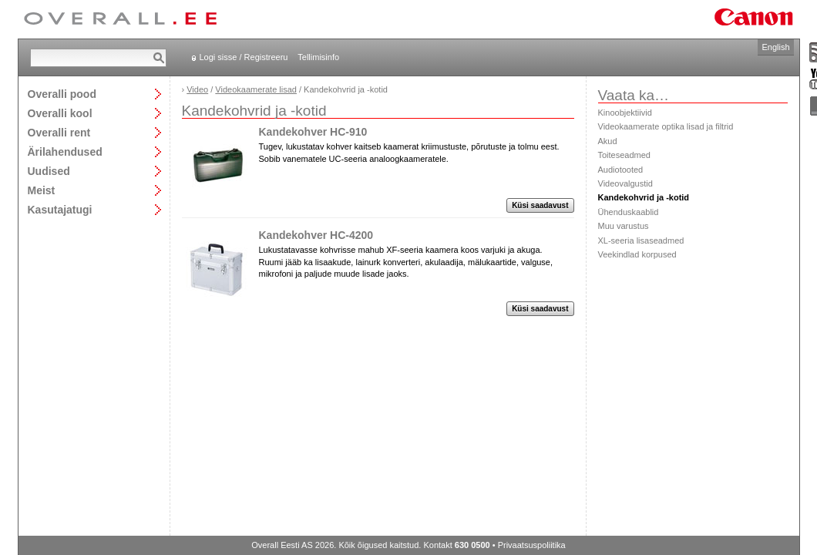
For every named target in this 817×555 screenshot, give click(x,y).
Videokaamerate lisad (256, 89)
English (775, 47)
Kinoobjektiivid (625, 112)
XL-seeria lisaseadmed (641, 240)
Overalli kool (60, 113)
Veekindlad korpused (637, 254)
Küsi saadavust (540, 205)
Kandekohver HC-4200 (316, 235)
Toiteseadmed (624, 155)
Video (197, 89)
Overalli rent (59, 132)
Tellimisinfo (318, 57)
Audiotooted (621, 169)
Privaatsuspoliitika (532, 545)
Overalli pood (62, 93)
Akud (607, 141)
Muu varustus (623, 225)
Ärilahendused (65, 151)
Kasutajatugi (60, 209)
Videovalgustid (625, 183)
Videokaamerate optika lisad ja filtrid (666, 126)
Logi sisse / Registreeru (244, 57)
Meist (41, 190)
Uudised (49, 171)
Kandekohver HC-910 (313, 132)
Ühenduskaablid (628, 212)
